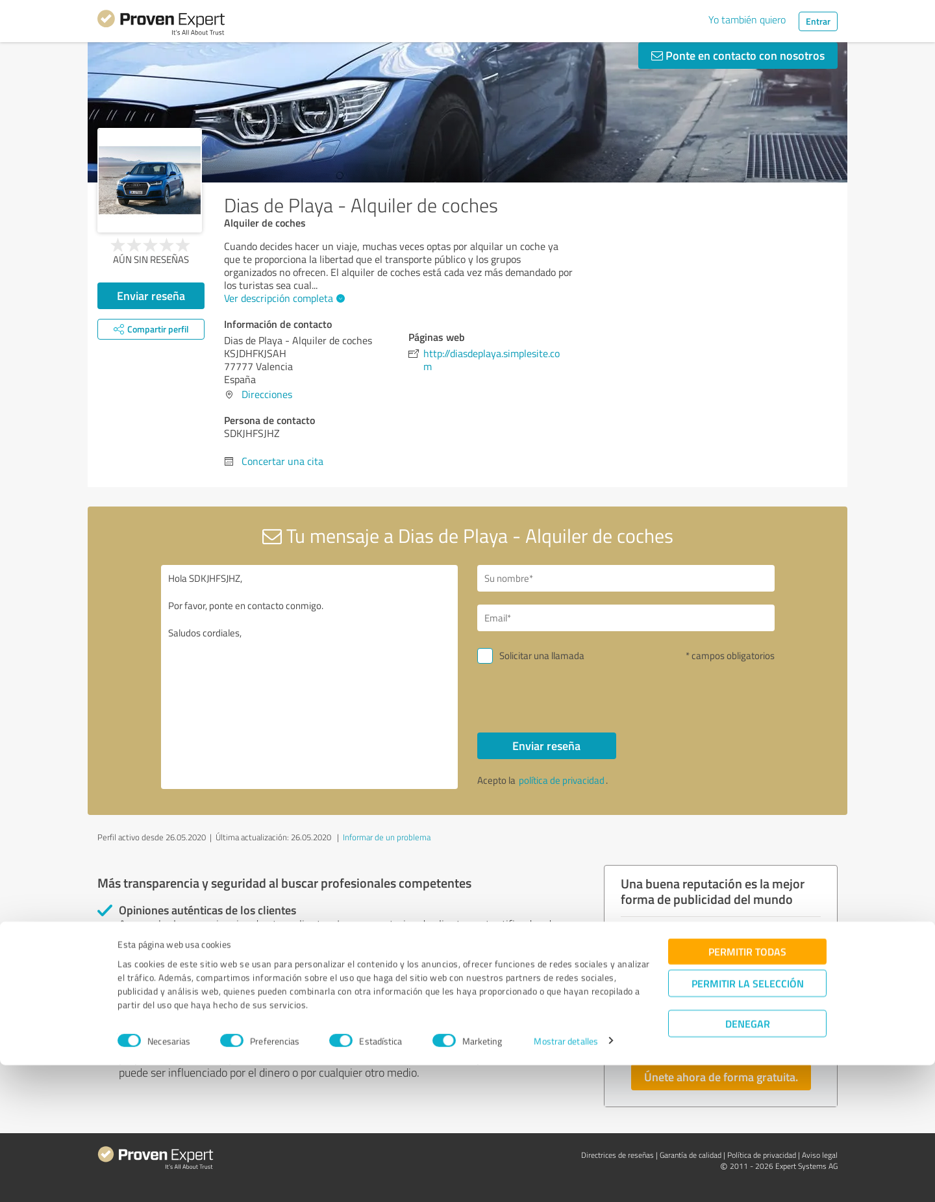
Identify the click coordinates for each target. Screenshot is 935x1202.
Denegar (747, 1160)
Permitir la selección (748, 1119)
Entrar (818, 21)
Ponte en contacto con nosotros (738, 55)
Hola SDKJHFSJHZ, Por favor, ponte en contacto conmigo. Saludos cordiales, (309, 677)
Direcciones (267, 394)
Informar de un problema (386, 837)
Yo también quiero (747, 19)
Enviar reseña (151, 295)
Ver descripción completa (283, 298)
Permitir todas (747, 1088)
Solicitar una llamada (541, 655)
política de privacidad (562, 780)
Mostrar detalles (566, 1177)
